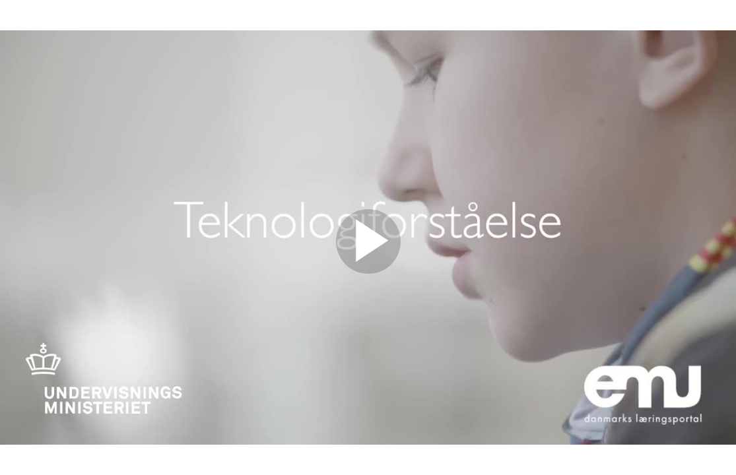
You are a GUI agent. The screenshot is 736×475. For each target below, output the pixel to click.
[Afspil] (368, 270)
